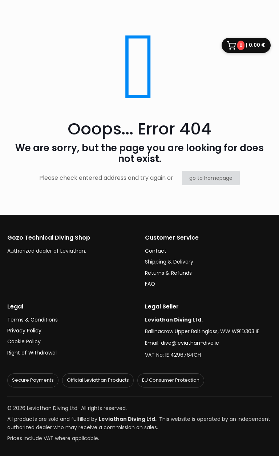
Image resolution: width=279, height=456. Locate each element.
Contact (155, 250)
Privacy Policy (24, 330)
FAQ (150, 283)
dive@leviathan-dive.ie (190, 343)
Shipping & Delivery (169, 261)
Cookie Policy (24, 341)
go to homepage (210, 178)
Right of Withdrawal (32, 352)
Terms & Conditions (32, 319)
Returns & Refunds (168, 273)
